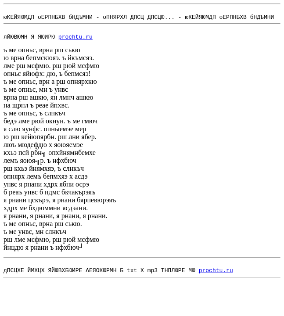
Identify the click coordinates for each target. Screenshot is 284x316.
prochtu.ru (75, 42)
